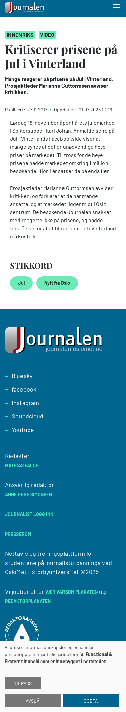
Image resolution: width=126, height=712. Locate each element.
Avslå (33, 701)
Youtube (23, 429)
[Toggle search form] (117, 8)
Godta (91, 701)
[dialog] (63, 676)
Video (47, 34)
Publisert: (15, 109)
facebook (24, 389)
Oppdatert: (66, 109)
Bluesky (22, 375)
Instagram (25, 402)
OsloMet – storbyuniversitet (42, 571)
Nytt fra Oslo (57, 283)
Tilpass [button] (23, 683)
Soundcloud (27, 416)
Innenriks (20, 34)
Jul (21, 283)
